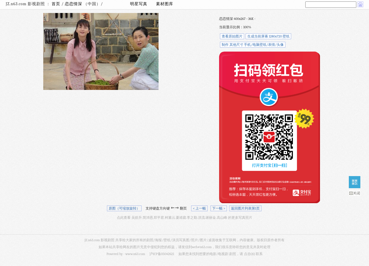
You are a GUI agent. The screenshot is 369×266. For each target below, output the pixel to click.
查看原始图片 (232, 36)
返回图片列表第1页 (245, 208)
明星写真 (138, 3)
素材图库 (164, 3)
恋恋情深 (74, 3)
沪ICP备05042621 (161, 254)
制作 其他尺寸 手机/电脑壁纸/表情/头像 (253, 45)
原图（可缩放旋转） (124, 208)
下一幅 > (218, 208)
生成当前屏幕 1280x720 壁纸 (268, 36)
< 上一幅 (199, 208)
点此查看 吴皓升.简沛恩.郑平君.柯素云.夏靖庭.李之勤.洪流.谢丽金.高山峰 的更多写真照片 (184, 218)
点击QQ (249, 254)
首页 (56, 3)
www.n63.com (135, 254)
